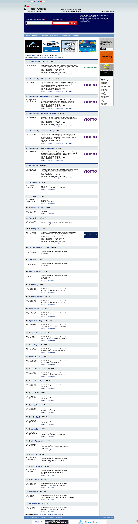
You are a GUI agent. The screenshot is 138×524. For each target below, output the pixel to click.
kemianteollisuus (104, 97)
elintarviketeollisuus (105, 86)
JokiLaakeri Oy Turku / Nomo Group (41, 131)
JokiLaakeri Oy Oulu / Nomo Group (41, 96)
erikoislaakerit (104, 87)
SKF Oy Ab (33, 259)
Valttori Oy (33, 218)
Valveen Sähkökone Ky (37, 369)
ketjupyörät (103, 99)
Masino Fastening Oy (36, 441)
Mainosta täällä (54, 35)
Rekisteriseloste (29, 517)
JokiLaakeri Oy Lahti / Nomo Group (41, 79)
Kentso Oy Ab (34, 393)
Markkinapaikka (36, 35)
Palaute (43, 517)
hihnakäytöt (103, 92)
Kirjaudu (28, 1)
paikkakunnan (43, 57)
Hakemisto (59, 517)
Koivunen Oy (33, 492)
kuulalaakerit (104, 104)
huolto (102, 93)
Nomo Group (33, 165)
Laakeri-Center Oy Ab (36, 381)
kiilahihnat (103, 101)
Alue (54, 19)
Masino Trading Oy (36, 466)
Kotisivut (50, 74)
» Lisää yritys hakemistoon (107, 11)
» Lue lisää (87, 21)
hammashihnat (104, 90)
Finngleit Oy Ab (34, 417)
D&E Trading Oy (35, 271)
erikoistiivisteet (104, 89)
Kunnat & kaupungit (65, 35)
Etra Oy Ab (32, 196)
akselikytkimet (104, 82)
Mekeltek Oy (33, 285)
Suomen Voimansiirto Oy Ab (39, 247)
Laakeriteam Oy (34, 309)
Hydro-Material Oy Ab (36, 321)
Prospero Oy (33, 405)
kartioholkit (103, 94)
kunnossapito (104, 103)
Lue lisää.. (43, 74)
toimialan (50, 57)
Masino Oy (33, 454)
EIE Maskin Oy (34, 504)
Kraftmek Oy (32, 182)
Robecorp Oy (34, 229)
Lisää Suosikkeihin (50, 517)
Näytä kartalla (69, 74)
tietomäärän (57, 57)
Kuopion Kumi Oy (35, 333)
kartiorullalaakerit (105, 96)
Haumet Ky (33, 345)
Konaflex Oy (33, 429)
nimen (37, 57)
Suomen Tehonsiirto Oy (37, 61)
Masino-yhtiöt (34, 479)
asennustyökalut (104, 85)
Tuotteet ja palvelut (58, 74)
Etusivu (28, 35)
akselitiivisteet (104, 83)
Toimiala (29, 19)
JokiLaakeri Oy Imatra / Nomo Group (41, 148)
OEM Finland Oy (35, 357)
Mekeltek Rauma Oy (36, 297)
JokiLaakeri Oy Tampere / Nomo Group (42, 113)
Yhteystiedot (75, 35)
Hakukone (45, 35)
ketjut (102, 100)
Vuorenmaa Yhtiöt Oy (36, 208)
